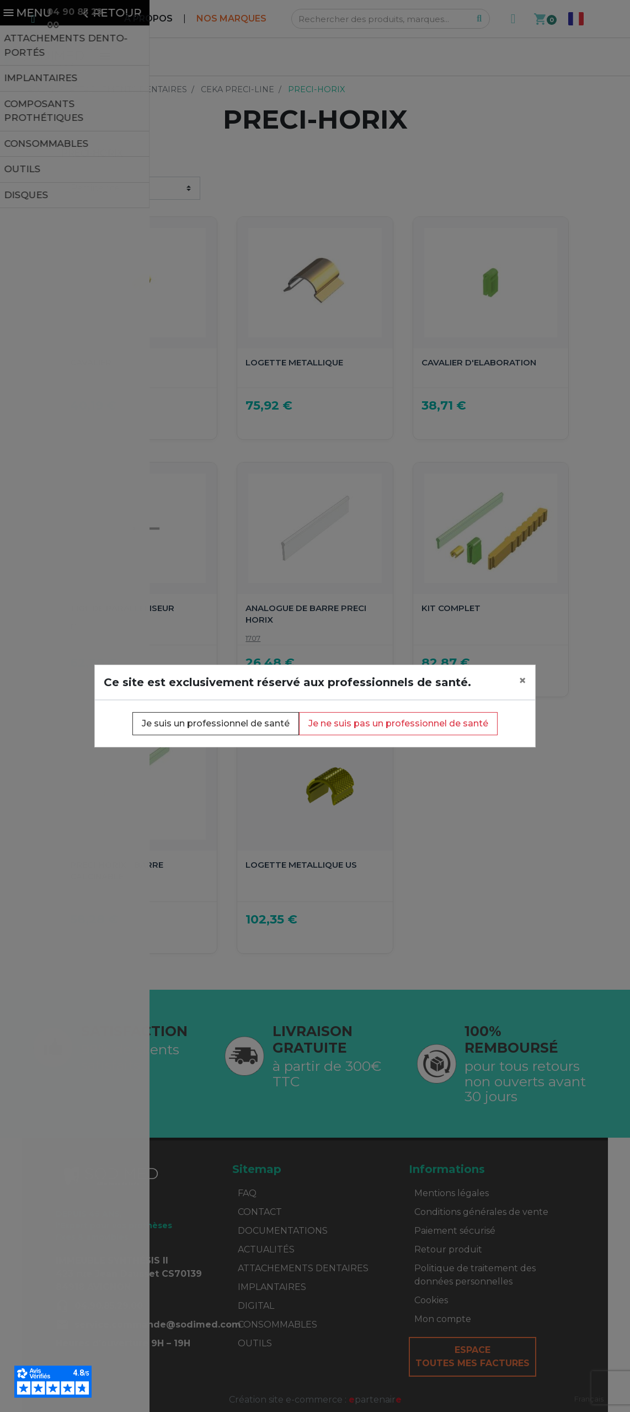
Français (589, 1398)
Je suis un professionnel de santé (216, 723)
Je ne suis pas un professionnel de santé (398, 723)
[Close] (522, 680)
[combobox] (589, 1399)
